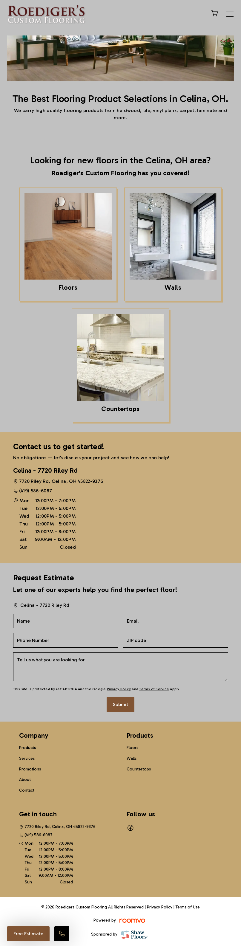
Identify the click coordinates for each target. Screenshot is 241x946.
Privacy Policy (119, 689)
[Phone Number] (65, 640)
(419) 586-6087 (35, 491)
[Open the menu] (230, 14)
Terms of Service (154, 689)
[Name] (65, 621)
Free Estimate (28, 933)
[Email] (175, 621)
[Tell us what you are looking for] (120, 666)
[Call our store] (61, 933)
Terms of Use (188, 907)
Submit (120, 704)
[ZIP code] (175, 640)
